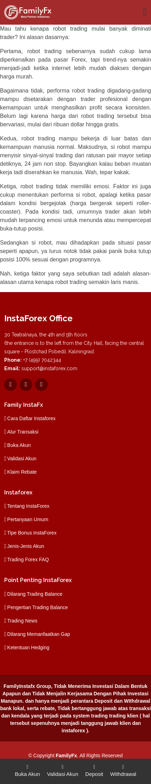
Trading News (22, 620)
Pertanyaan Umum (27, 519)
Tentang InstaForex (28, 506)
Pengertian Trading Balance (37, 607)
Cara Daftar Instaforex (31, 418)
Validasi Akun (22, 458)
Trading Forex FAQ (28, 559)
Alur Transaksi (23, 431)
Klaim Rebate (22, 471)
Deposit (94, 770)
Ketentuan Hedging (28, 647)
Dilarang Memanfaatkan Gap (38, 634)
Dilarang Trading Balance (35, 594)
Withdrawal (123, 770)
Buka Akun (19, 445)
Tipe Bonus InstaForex (32, 532)
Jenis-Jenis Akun (25, 546)
